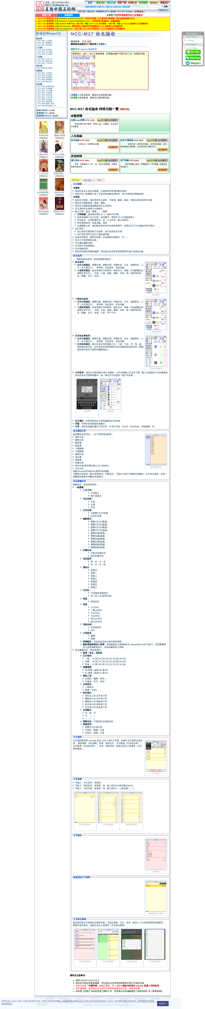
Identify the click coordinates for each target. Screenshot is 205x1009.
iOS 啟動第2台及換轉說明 (112, 26)
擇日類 (39, 66)
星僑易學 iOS (42, 113)
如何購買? (113, 120)
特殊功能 (87, 180)
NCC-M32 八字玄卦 (44, 63)
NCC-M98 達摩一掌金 (45, 104)
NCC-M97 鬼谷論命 (44, 101)
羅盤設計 (164, 2)
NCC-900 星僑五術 (46, 18)
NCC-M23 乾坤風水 (44, 77)
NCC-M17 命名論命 (44, 45)
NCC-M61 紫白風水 (44, 82)
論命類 (113, 12)
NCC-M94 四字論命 (44, 95)
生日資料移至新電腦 (106, 18)
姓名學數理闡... (43, 192)
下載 (99, 180)
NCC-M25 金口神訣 (44, 52)
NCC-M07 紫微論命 (44, 43)
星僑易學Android (44, 116)
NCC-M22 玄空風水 (44, 75)
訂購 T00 (100, 7)
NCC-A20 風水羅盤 (98, 24)
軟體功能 (75, 180)
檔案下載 (122, 2)
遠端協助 (68, 15)
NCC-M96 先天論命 (44, 99)
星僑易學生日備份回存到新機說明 (85, 26)
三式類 (39, 48)
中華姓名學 (43, 135)
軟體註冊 (132, 2)
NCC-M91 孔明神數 (44, 89)
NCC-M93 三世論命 (44, 93)
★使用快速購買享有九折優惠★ (125, 15)
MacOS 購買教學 (89, 49)
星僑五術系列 (42, 110)
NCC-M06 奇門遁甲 (44, 50)
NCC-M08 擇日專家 (44, 68)
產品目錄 (126, 7)
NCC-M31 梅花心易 (44, 61)
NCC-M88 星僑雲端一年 (46, 106)
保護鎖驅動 (115, 21)
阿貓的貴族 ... (59, 173)
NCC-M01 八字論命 (44, 41)
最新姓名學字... (59, 211)
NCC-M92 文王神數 (44, 91)
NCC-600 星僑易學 (46, 21)
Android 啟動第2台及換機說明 (135, 24)
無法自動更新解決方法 (125, 18)
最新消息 (100, 2)
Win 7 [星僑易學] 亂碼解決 (98, 21)
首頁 (90, 2)
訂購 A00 (109, 7)
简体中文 (163, 10)
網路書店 (154, 2)
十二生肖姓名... (43, 173)
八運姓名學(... (43, 154)
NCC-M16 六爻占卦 (44, 59)
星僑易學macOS (102, 12)
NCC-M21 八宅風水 (44, 73)
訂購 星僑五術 (90, 7)
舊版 (86, 24)
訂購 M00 (117, 7)
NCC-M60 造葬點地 (44, 79)
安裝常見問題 (90, 18)
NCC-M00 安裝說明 (91, 29)
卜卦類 (39, 57)
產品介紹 (111, 2)
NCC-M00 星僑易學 (46, 29)
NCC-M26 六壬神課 (44, 54)
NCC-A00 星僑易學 (46, 24)
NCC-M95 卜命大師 (44, 97)
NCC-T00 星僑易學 (46, 26)
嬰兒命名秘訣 (43, 211)
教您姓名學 (59, 192)
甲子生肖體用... (59, 154)
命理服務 (143, 2)
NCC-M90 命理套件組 (45, 86)
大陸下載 (79, 24)
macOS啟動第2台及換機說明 (113, 29)
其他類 (39, 84)
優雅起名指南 (59, 135)
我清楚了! (163, 1003)
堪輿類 (39, 71)
